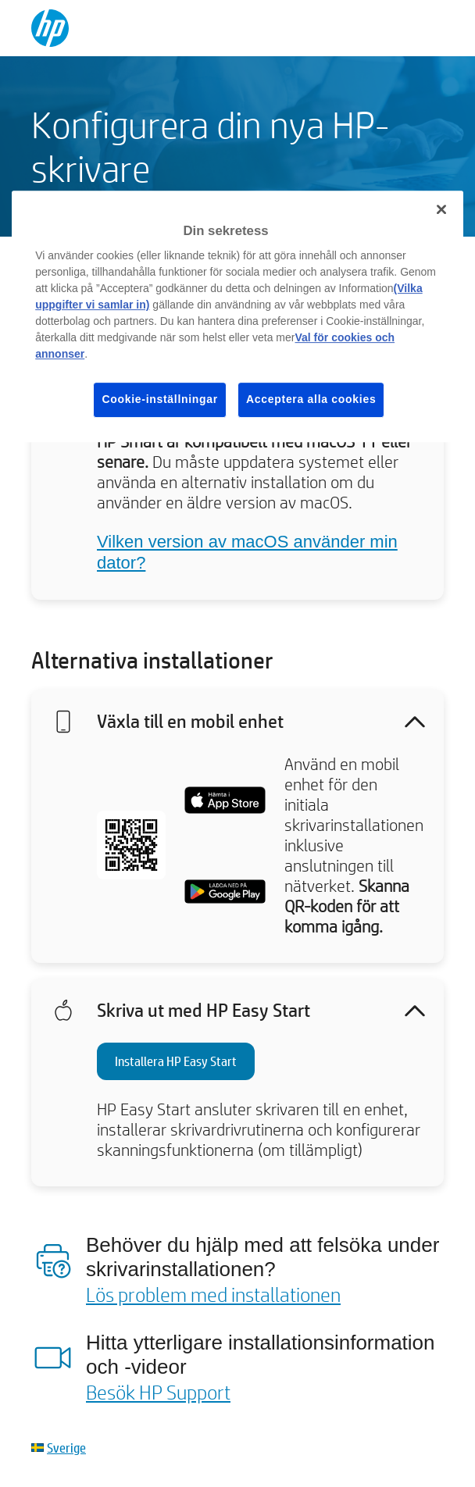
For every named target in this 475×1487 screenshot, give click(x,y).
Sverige (66, 1448)
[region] (237, 316)
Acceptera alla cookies (311, 399)
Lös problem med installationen (213, 1294)
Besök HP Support (158, 1391)
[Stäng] (441, 209)
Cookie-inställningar (160, 399)
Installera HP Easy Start (176, 1061)
